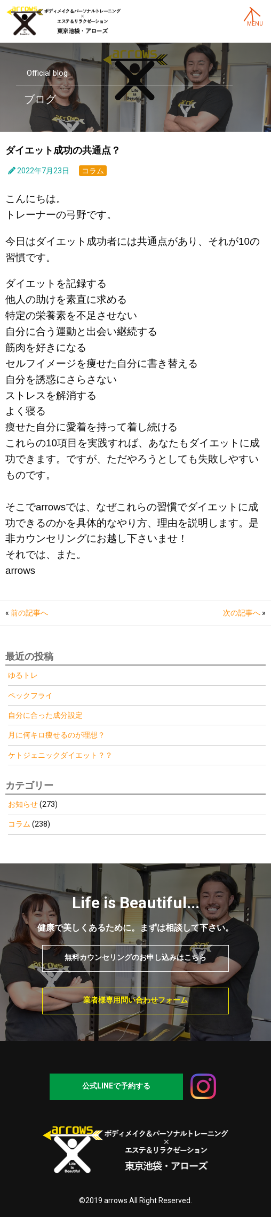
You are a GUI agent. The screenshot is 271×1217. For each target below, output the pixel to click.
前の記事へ (29, 612)
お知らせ (23, 804)
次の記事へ (241, 612)
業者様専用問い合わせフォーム (135, 1000)
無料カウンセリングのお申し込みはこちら (135, 957)
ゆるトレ (23, 675)
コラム (93, 170)
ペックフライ (30, 695)
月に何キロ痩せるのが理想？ (56, 735)
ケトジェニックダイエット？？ (60, 755)
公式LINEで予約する (116, 1086)
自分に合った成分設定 (45, 715)
